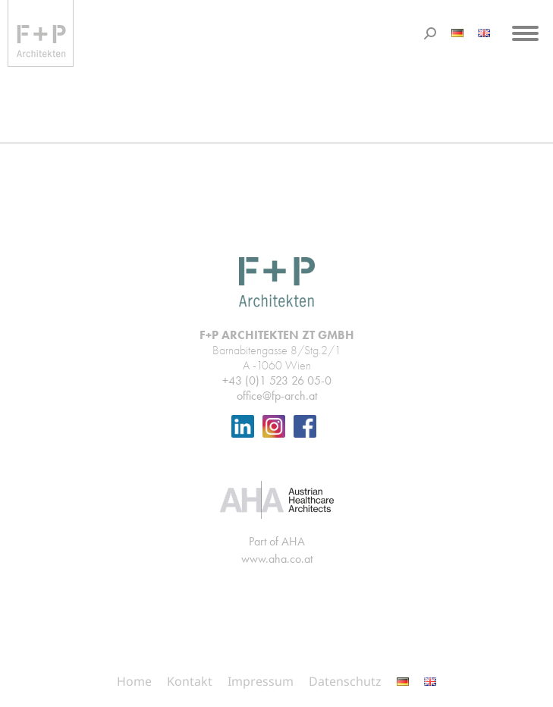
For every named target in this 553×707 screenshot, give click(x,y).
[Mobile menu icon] (525, 33)
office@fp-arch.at (277, 395)
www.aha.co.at (277, 558)
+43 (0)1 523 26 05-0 (276, 380)
